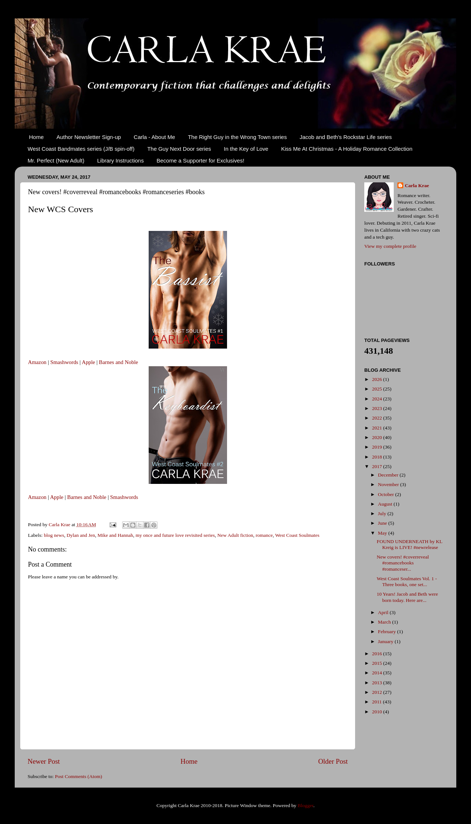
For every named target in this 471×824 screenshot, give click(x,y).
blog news (54, 535)
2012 (377, 692)
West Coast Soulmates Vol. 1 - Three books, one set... (407, 581)
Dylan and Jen (81, 535)
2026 (377, 379)
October (386, 494)
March (385, 622)
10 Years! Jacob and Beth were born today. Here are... (407, 597)
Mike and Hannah (115, 535)
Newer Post (44, 761)
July (382, 513)
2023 (377, 408)
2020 (377, 437)
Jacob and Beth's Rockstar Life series (346, 137)
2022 (377, 418)
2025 (377, 389)
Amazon (37, 362)
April (384, 612)
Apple (88, 362)
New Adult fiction (235, 535)
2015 (377, 663)
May (383, 533)
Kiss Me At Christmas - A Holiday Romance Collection (346, 149)
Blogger (306, 805)
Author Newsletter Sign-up (89, 137)
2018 (377, 457)
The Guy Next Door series (179, 149)
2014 (377, 672)
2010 (377, 711)
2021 (377, 428)
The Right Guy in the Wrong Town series (237, 137)
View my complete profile (390, 246)
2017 (377, 466)
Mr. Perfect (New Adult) (56, 160)
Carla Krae (417, 185)
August (385, 504)
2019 (377, 447)
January (386, 641)
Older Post (333, 761)
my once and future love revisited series (175, 535)
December (389, 475)
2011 (377, 701)
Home (36, 137)
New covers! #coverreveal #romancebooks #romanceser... (403, 562)
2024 (377, 399)
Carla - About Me (154, 137)
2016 (377, 653)
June (383, 523)
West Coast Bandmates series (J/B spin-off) (81, 149)
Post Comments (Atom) (78, 776)
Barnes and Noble (118, 362)
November (389, 484)
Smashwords (64, 362)
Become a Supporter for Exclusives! (200, 160)
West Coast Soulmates (297, 535)
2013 (377, 682)
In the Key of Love (246, 149)
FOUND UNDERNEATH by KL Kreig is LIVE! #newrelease (409, 544)
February (387, 631)
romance (264, 535)
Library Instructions (120, 160)
